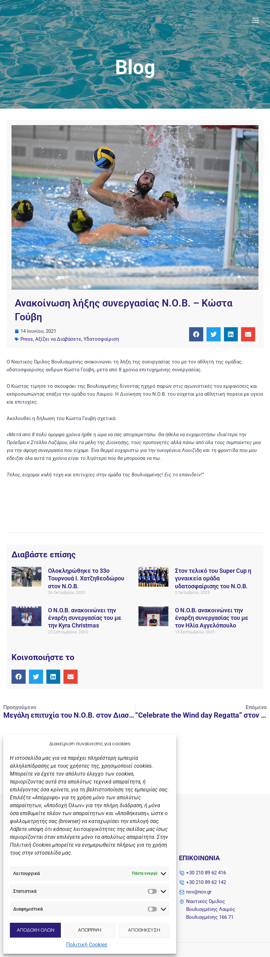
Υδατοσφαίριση (101, 339)
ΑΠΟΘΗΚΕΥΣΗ (144, 929)
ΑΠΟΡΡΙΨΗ (89, 929)
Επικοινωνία (199, 858)
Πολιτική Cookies (86, 945)
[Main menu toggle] (255, 21)
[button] (196, 334)
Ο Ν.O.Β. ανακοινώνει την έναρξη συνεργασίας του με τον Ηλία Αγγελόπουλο (211, 618)
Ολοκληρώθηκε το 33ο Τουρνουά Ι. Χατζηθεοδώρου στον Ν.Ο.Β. (86, 578)
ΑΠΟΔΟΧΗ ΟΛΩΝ (35, 929)
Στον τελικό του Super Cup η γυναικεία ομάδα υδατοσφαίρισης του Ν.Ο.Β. (213, 578)
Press (26, 339)
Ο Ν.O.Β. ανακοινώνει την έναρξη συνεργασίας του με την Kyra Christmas (84, 618)
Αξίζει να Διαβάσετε (58, 339)
